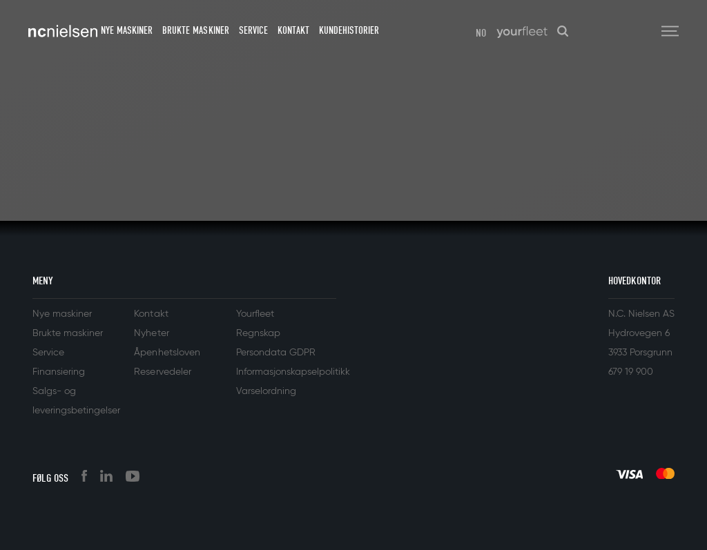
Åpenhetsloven (167, 352)
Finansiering (58, 372)
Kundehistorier (349, 30)
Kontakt (293, 30)
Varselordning (266, 391)
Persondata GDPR (276, 352)
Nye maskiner (127, 30)
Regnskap (258, 333)
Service (253, 30)
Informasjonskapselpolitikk (293, 372)
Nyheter (151, 333)
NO (481, 33)
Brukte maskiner (195, 30)
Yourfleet (255, 314)
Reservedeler (162, 372)
